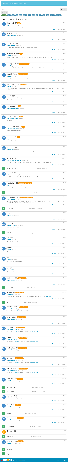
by (20, 460)
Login (58, 460)
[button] (3, 168)
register (8, 3)
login (13, 3)
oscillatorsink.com (34, 282)
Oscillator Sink (16, 282)
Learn (54, 29)
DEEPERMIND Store (50, 296)
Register (65, 460)
